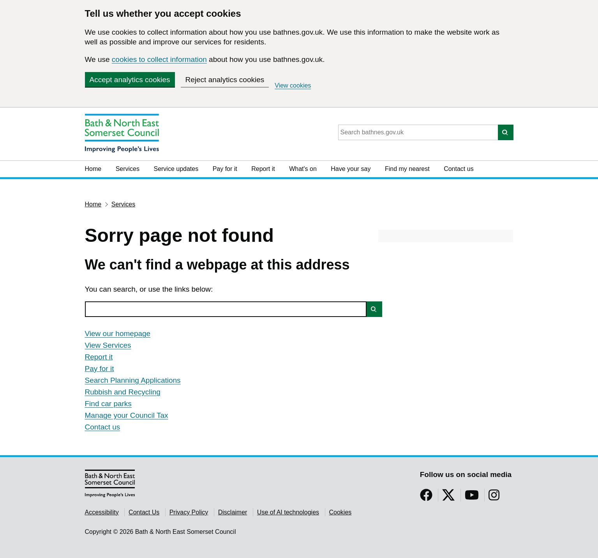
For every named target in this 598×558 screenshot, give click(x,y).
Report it (263, 168)
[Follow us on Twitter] (448, 497)
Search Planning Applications (133, 380)
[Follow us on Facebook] (426, 497)
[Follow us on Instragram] (494, 497)
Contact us (458, 168)
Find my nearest (407, 168)
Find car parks (108, 404)
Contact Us (144, 512)
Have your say (350, 168)
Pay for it (225, 168)
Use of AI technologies (288, 512)
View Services (108, 345)
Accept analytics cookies (130, 80)
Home (93, 168)
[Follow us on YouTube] (472, 497)
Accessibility (102, 512)
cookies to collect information (159, 59)
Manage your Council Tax (126, 415)
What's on (303, 168)
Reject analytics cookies (225, 80)
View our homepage (118, 333)
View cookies (293, 85)
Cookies (340, 512)
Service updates (175, 168)
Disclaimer (232, 512)
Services (127, 168)
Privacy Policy (188, 512)
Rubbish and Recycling (123, 392)
